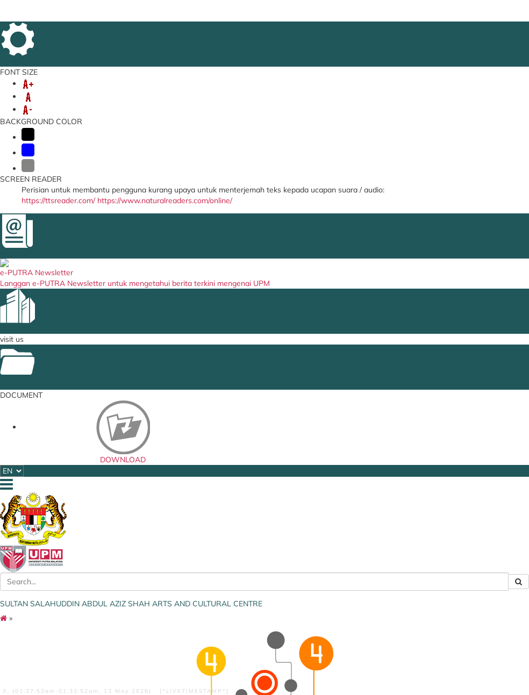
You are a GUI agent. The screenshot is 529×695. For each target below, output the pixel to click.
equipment (162, 367)
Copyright (252, 654)
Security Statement (144, 654)
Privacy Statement (205, 654)
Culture (158, 377)
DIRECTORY (381, 31)
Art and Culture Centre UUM (261, 370)
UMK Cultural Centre (258, 534)
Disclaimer (95, 654)
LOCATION (423, 31)
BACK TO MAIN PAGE (257, 305)
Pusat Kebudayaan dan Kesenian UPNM (262, 626)
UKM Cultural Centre (258, 523)
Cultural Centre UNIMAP (263, 603)
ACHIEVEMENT (215, 92)
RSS (70, 662)
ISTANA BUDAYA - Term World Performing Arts (344, 386)
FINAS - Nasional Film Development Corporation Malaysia (341, 405)
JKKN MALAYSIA (333, 444)
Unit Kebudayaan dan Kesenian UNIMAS (260, 510)
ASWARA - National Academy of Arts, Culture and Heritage (346, 428)
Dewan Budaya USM (258, 393)
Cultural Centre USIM (259, 383)
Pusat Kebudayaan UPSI (263, 577)
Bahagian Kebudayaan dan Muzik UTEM (262, 477)
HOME (308, 31)
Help (66, 654)
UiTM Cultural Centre (259, 436)
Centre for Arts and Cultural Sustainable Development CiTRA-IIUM (259, 456)
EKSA (389, 92)
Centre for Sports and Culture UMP (259, 547)
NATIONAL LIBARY (337, 464)
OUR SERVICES (116, 92)
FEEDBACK (340, 31)
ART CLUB (273, 92)
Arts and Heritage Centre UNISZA (264, 423)
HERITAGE (350, 92)
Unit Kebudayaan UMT (261, 613)
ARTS (311, 92)
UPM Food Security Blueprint (337, 370)
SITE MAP (481, 31)
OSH (417, 92)
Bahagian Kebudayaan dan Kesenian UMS (262, 494)
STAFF (166, 92)
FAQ (452, 31)
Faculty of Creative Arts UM (262, 406)
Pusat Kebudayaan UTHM (256, 590)
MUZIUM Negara (334, 454)
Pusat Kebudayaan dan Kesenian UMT (262, 563)
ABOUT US (58, 92)
